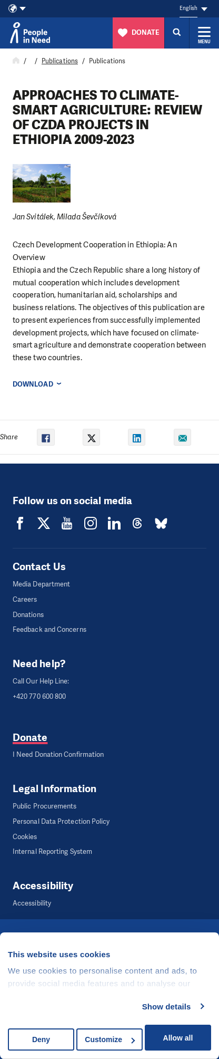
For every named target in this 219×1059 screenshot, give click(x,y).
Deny (41, 1039)
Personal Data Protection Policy (61, 821)
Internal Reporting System (52, 851)
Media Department (41, 584)
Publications (60, 61)
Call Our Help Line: (41, 681)
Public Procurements (45, 806)
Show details (166, 1006)
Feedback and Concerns (49, 629)
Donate (30, 737)
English (188, 8)
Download (33, 384)
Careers (25, 599)
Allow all (178, 1038)
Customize (110, 1039)
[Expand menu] (204, 33)
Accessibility (32, 903)
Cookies (25, 836)
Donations (28, 614)
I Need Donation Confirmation (58, 754)
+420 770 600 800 (39, 696)
